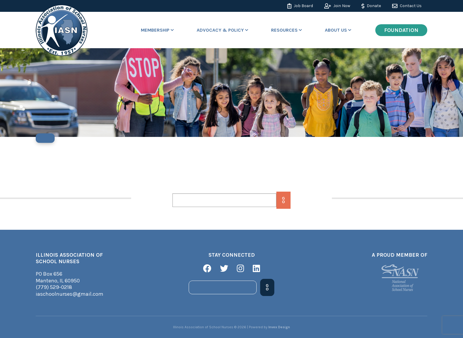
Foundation (401, 30)
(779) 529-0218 (54, 287)
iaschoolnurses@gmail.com (69, 294)
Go (283, 200)
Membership (155, 30)
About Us (336, 30)
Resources (284, 30)
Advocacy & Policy (220, 30)
